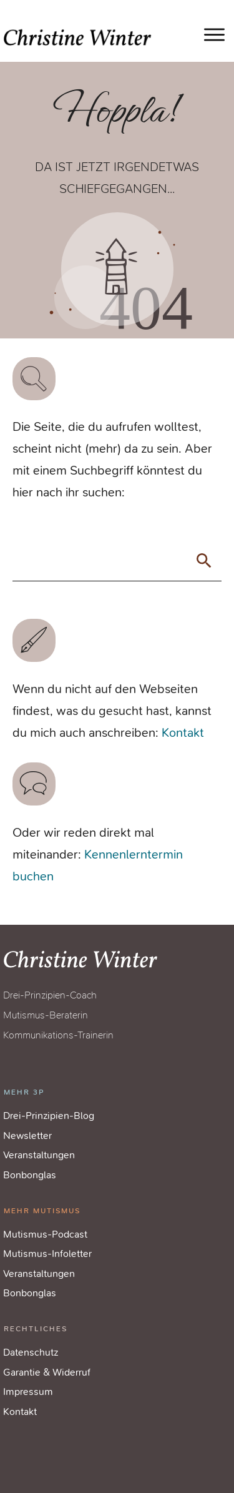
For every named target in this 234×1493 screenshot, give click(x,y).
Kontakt (183, 733)
